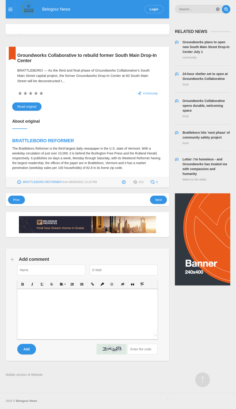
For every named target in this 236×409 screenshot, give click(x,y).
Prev (16, 200)
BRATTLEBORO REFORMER (43, 140)
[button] (22, 284)
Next (158, 200)
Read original (26, 106)
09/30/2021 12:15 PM (83, 182)
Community (150, 93)
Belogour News (26, 401)
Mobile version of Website (24, 375)
